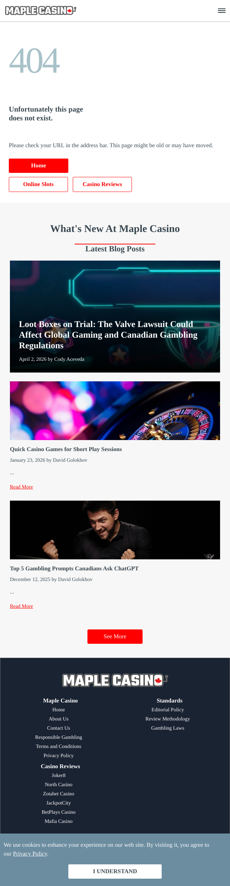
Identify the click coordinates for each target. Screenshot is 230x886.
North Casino (58, 785)
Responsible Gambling (58, 737)
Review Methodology (167, 719)
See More (115, 636)
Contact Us (58, 728)
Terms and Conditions (58, 746)
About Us (58, 719)
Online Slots (38, 184)
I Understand (115, 871)
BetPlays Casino (58, 812)
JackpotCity (58, 803)
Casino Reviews (102, 184)
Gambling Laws (167, 728)
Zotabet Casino (58, 794)
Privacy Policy (58, 756)
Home (38, 166)
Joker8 (58, 775)
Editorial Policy (167, 710)
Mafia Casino (59, 821)
